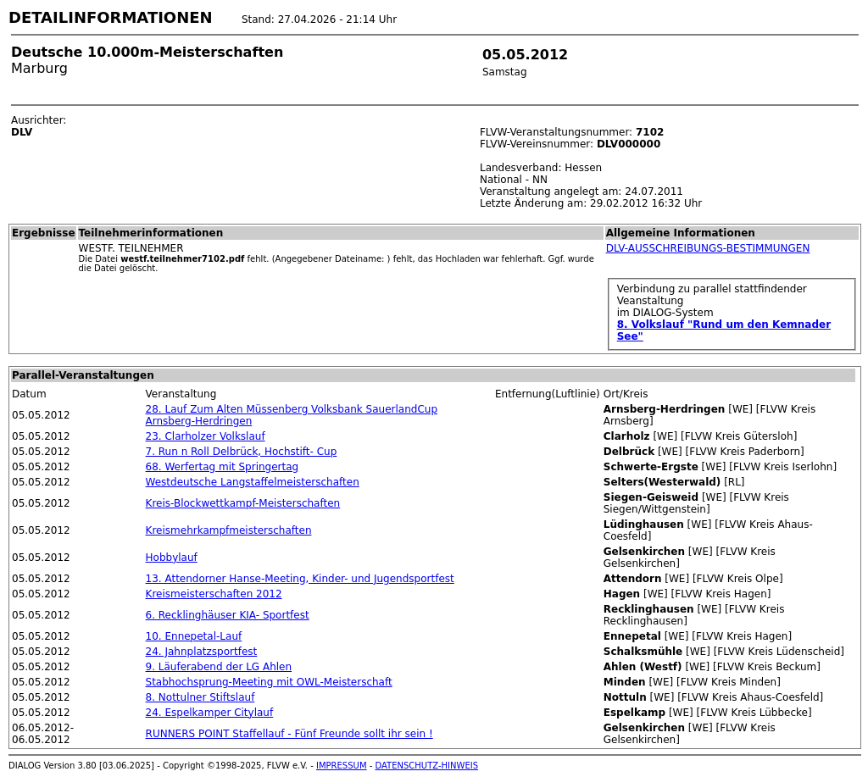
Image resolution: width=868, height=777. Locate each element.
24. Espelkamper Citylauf (210, 713)
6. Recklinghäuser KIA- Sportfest (227, 615)
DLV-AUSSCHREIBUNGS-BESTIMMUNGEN (708, 248)
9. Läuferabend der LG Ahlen (219, 667)
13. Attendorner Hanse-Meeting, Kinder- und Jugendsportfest (300, 579)
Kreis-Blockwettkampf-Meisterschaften (243, 503)
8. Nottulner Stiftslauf (200, 697)
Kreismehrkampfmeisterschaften (229, 530)
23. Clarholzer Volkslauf (205, 436)
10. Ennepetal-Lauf (194, 636)
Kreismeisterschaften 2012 (214, 594)
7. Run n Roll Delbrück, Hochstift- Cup (241, 452)
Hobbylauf (172, 557)
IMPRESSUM (341, 765)
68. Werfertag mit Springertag (222, 467)
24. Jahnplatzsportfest (202, 652)
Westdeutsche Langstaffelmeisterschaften (252, 482)
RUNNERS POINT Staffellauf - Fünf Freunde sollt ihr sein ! (289, 734)
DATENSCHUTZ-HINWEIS (427, 765)
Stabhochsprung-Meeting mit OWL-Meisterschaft (269, 682)
